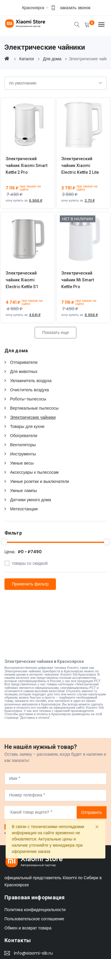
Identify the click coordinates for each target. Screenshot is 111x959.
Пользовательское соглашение (34, 919)
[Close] (97, 827)
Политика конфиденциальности (35, 910)
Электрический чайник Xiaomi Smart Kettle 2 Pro (26, 165)
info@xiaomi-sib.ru (33, 953)
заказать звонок (75, 8)
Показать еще (55, 332)
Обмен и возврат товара (28, 928)
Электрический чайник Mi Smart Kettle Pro (77, 280)
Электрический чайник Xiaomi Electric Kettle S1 (22, 280)
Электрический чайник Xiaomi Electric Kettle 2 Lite (80, 165)
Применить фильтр (30, 584)
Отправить (91, 812)
